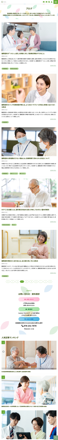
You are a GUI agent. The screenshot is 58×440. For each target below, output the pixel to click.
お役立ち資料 (49, 2)
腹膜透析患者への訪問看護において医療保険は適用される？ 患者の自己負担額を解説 (24, 406)
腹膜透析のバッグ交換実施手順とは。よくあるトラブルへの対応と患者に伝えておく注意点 (28, 106)
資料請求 (46, 2)
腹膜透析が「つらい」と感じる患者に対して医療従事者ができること (23, 53)
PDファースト (14, 173)
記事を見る (53, 65)
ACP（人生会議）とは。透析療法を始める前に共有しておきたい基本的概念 (25, 209)
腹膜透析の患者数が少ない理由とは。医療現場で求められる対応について (25, 158)
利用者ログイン (52, 2)
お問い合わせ (44, 2)
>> (50, 281)
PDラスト (22, 173)
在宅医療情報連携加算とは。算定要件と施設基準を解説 (16, 371)
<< (7, 281)
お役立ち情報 (29, 319)
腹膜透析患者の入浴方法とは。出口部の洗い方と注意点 (20, 261)
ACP (14, 224)
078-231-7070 (30, 326)
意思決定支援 (14, 68)
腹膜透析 (5, 68)
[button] (55, 2)
